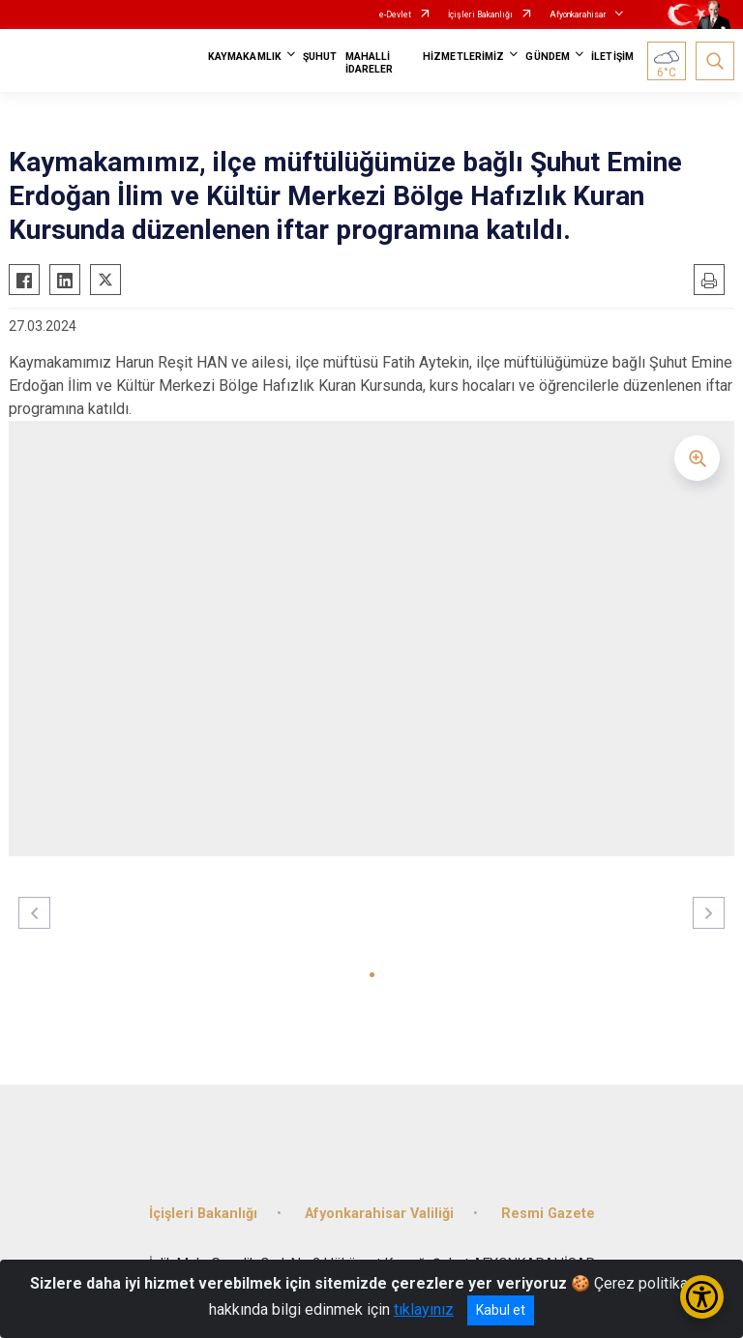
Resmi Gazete (548, 1213)
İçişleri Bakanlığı (480, 14)
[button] (372, 974)
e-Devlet (395, 14)
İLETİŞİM (612, 56)
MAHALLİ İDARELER (369, 62)
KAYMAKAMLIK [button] (245, 56)
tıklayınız (424, 1309)
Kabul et (500, 1310)
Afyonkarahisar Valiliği (379, 1213)
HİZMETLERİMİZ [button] (463, 56)
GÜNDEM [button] (547, 56)
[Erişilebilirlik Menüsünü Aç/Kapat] (702, 1297)
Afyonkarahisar (578, 14)
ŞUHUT (320, 56)
